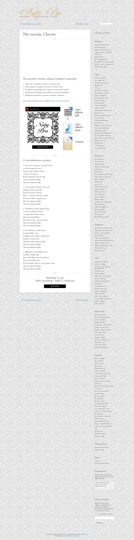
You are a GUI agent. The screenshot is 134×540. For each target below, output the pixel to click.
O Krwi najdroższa (100, 192)
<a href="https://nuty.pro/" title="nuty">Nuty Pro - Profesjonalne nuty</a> (105, 485)
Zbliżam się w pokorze (101, 347)
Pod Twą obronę (83, 24)
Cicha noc (98, 88)
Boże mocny (98, 366)
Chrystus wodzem (100, 371)
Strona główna (24, 16)
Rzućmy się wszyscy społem (103, 330)
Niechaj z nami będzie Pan (102, 233)
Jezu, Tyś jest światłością (102, 391)
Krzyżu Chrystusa (100, 179)
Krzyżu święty (99, 182)
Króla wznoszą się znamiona (103, 177)
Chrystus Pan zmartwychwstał (103, 228)
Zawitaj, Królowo (100, 301)
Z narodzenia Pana (100, 148)
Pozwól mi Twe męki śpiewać (103, 202)
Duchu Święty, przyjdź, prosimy (104, 386)
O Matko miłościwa (100, 286)
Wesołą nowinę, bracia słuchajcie (104, 138)
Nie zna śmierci (99, 235)
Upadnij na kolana (100, 337)
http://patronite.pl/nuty (60, 101)
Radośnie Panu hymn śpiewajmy (104, 241)
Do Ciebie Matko (100, 264)
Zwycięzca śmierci (100, 251)
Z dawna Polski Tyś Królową (103, 299)
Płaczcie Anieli (99, 199)
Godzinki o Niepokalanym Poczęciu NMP (102, 268)
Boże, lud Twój (99, 361)
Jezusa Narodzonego (100, 105)
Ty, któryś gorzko (100, 209)
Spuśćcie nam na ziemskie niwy (104, 64)
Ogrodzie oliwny (99, 189)
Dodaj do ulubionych (40, 16)
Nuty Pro (39, 11)
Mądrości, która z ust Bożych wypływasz (103, 53)
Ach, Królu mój (99, 159)
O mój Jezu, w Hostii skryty (103, 325)
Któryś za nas (98, 184)
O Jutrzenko (98, 284)
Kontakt (54, 16)
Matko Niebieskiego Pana (102, 281)
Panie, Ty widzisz (99, 197)
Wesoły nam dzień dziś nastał (103, 246)
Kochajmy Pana (99, 399)
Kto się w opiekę (99, 401)
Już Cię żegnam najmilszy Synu (104, 174)
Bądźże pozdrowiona (100, 315)
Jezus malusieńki (99, 103)
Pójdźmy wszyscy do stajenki (103, 126)
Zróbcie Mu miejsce (101, 345)
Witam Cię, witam (100, 342)
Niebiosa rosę (99, 57)
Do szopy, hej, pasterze (101, 90)
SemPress (85, 534)
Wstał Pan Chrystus (100, 248)
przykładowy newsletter (106, 514)
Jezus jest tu (98, 389)
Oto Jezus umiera (100, 194)
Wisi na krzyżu (99, 214)
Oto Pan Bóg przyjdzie (101, 59)
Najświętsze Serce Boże (101, 404)
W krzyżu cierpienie (100, 212)
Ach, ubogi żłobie (100, 80)
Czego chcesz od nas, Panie (103, 381)
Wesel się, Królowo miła (102, 243)
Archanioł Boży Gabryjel (102, 45)
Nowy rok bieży (99, 118)
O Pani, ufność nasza (101, 289)
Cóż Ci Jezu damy (100, 379)
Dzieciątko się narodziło (102, 93)
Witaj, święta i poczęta (101, 296)
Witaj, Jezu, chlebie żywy (102, 340)
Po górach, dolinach (100, 291)
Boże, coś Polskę (99, 358)
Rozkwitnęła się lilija (101, 131)
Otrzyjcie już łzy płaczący (102, 238)
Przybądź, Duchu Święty (102, 421)
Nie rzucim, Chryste (101, 406)
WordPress (65, 534)
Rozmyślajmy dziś (100, 204)
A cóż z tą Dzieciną (100, 78)
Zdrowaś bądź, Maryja (101, 67)
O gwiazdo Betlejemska (101, 120)
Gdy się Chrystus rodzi (101, 98)
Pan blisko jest (99, 414)
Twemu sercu (98, 431)
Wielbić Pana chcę (100, 434)
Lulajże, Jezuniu (99, 108)
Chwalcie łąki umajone (101, 262)
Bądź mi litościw (99, 164)
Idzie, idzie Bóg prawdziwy (102, 317)
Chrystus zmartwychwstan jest (103, 230)
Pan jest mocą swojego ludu (103, 416)
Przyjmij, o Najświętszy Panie (103, 426)
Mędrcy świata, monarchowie (103, 110)
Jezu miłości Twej (100, 320)
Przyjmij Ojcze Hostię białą (103, 424)
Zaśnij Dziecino (99, 146)
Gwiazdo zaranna (100, 274)
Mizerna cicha (99, 113)
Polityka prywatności (74, 536)
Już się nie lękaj (99, 396)
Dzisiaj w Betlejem (100, 95)
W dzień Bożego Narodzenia (103, 136)
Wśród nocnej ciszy (100, 141)
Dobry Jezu (98, 384)
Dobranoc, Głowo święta (102, 167)
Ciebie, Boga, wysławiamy (102, 373)
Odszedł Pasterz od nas (101, 187)
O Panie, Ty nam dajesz (101, 327)
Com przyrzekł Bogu (101, 376)
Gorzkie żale (98, 169)
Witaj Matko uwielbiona (102, 217)
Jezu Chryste (98, 172)
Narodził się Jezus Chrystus (103, 115)
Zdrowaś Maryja (99, 304)
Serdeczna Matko (100, 294)
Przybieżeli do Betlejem (101, 128)
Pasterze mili (98, 123)
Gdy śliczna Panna (100, 100)
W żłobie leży (98, 143)
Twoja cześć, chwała (100, 332)
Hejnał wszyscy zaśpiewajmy (103, 50)
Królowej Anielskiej (100, 279)
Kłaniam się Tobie (100, 322)
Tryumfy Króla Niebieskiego (103, 133)
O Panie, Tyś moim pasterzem (103, 411)
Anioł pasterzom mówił (101, 83)
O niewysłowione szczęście (30, 24)
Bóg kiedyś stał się (100, 368)
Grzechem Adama (100, 47)
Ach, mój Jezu (99, 162)
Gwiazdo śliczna (99, 271)
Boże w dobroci (99, 363)
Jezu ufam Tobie (99, 394)
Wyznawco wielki (100, 436)
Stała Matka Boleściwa (101, 207)
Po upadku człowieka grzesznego (104, 62)
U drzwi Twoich (99, 335)
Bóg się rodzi (98, 85)
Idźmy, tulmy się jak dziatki (103, 276)
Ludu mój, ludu (99, 450)
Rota (96, 429)
